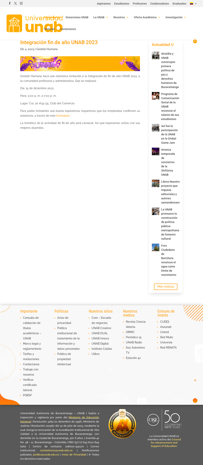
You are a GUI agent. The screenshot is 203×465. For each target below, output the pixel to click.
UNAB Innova (100, 338)
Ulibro (96, 354)
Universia (166, 342)
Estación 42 (133, 357)
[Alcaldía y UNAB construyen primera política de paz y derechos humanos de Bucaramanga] (155, 55)
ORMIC (130, 332)
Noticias (49, 29)
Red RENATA (168, 347)
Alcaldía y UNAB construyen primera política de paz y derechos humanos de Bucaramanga (167, 70)
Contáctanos (68, 29)
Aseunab (165, 326)
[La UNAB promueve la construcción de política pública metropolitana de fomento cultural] (155, 211)
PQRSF (27, 395)
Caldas (107, 348)
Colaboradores (159, 3)
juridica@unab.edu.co (46, 454)
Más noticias (165, 286)
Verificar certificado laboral (30, 385)
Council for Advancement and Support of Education (166, 443)
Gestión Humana (47, 49)
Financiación (52, 17)
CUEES (164, 321)
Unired (164, 332)
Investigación (174, 17)
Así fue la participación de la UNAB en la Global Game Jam (167, 134)
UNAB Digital (100, 343)
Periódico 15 (134, 337)
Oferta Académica (145, 17)
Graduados (179, 3)
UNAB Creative (101, 328)
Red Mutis (166, 337)
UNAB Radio (134, 342)
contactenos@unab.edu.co (56, 450)
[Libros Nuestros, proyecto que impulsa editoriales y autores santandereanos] (155, 183)
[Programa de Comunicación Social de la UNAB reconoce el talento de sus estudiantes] (155, 96)
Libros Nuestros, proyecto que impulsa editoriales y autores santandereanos (167, 192)
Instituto (97, 348)
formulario (63, 115)
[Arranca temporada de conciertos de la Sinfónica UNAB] (155, 151)
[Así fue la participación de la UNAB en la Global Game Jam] (155, 128)
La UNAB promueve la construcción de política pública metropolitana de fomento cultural (167, 224)
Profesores (140, 3)
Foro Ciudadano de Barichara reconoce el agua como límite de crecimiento (167, 260)
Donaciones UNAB (77, 17)
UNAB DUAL (100, 333)
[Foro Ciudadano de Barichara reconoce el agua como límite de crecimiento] (155, 247)
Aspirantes (104, 3)
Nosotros (119, 17)
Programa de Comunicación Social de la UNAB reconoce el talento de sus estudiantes (167, 106)
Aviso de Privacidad (74, 454)
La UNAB (98, 17)
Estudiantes (121, 3)
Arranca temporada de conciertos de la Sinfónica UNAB (167, 162)
